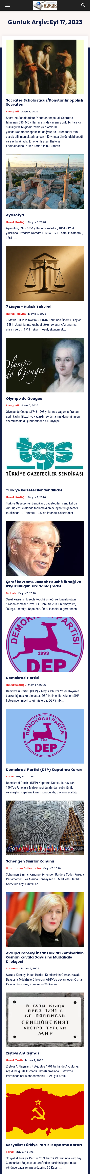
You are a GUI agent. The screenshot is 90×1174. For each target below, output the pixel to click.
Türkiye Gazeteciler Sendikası (34, 490)
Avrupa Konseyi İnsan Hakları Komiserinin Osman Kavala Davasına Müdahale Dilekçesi (45, 957)
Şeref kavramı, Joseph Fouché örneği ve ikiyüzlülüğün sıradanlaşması (43, 584)
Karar (10, 776)
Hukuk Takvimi (16, 313)
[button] (7, 5)
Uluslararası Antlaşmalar (23, 868)
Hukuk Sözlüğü (16, 222)
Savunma (13, 968)
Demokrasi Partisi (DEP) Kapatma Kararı (44, 769)
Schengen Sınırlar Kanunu (30, 861)
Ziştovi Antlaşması (23, 1053)
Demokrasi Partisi (22, 677)
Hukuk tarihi (15, 1060)
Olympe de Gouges (24, 398)
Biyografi (12, 111)
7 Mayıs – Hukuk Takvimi (28, 306)
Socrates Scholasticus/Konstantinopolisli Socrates (44, 102)
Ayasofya (15, 215)
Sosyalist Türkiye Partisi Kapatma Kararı (44, 1144)
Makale (11, 593)
